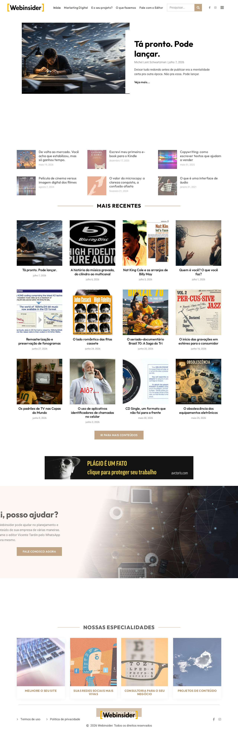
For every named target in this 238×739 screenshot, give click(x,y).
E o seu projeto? (101, 7)
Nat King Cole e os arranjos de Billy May (145, 272)
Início (57, 7)
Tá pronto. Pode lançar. (163, 49)
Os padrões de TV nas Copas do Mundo (39, 410)
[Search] (198, 7)
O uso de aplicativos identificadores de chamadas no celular (92, 412)
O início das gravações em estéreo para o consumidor (198, 341)
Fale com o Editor (151, 7)
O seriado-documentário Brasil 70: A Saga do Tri (145, 341)
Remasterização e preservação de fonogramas (39, 341)
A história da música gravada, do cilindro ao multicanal (93, 272)
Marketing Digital (76, 7)
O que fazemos (126, 7)
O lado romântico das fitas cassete (92, 341)
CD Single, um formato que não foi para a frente (146, 410)
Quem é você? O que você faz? (198, 272)
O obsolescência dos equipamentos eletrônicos (198, 410)
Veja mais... (142, 82)
